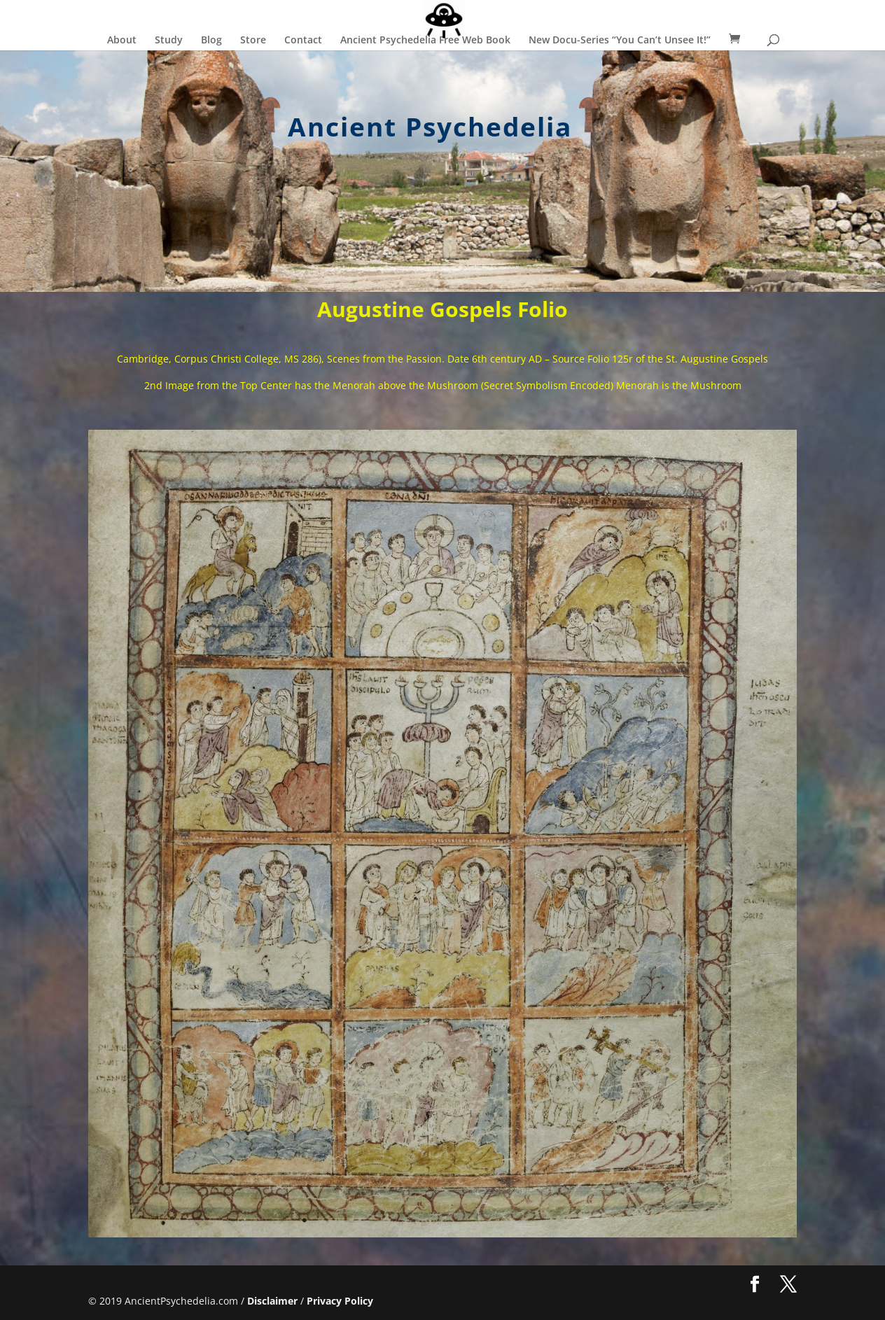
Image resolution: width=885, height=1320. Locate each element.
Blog (211, 40)
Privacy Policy (340, 1300)
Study (169, 40)
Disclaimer (272, 1300)
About (122, 40)
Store (253, 40)
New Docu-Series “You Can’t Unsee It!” (620, 40)
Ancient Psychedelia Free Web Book (425, 40)
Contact (303, 40)
